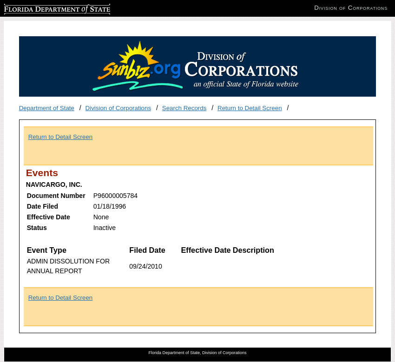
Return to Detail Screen (249, 108)
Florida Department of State (42, 7)
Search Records (184, 108)
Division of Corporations (118, 108)
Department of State (46, 108)
